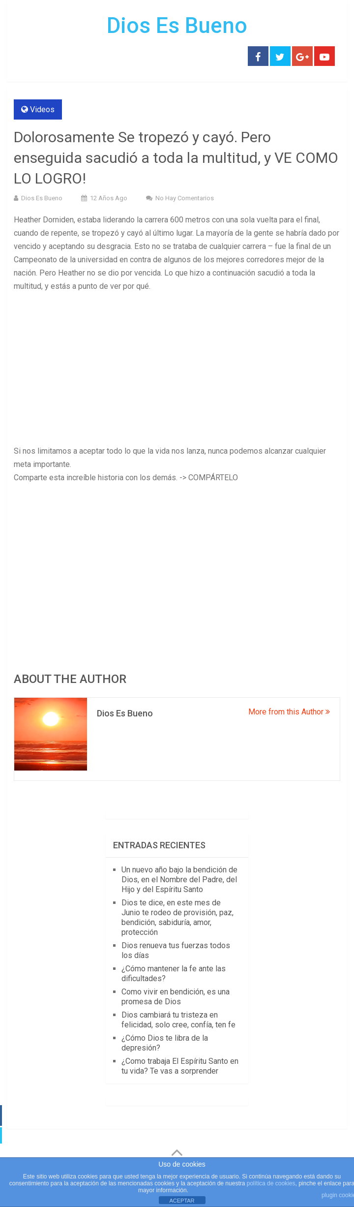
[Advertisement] (177, 371)
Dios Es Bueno (177, 25)
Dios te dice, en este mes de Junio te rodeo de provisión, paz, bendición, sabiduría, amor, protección (177, 917)
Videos (42, 109)
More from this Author (289, 711)
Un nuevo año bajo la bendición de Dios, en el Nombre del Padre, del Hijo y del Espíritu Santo (179, 879)
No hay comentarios (184, 198)
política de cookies (271, 1183)
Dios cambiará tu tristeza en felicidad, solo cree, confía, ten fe (178, 1019)
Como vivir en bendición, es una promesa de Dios (175, 996)
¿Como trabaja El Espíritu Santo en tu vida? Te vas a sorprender (179, 1066)
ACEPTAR (181, 1201)
